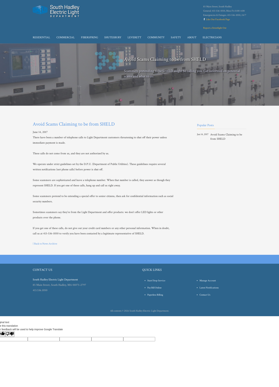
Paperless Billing (155, 294)
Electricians (212, 37)
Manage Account (207, 280)
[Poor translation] (9, 334)
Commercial (65, 37)
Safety (176, 37)
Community (156, 37)
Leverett (134, 37)
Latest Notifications (209, 287)
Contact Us (204, 294)
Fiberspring (89, 37)
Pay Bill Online (154, 287)
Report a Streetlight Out (214, 28)
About (191, 37)
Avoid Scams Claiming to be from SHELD (226, 137)
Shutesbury (112, 37)
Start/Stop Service (156, 280)
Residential (41, 37)
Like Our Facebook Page (216, 19)
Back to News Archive (45, 243)
